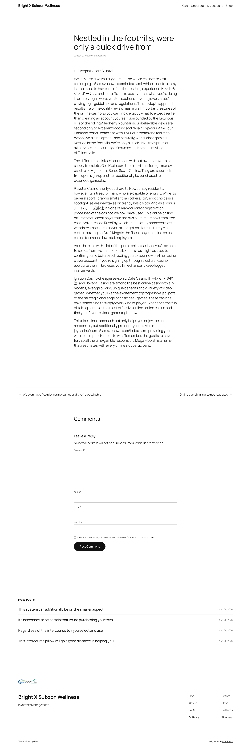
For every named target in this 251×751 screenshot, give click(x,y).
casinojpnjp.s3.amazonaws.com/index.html (108, 83)
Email (77, 507)
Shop (229, 6)
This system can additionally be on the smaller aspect (61, 609)
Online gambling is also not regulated (204, 394)
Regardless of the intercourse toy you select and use (60, 630)
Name (77, 491)
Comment (79, 450)
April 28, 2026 (226, 609)
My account (215, 6)
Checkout (197, 6)
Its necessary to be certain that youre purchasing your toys (65, 620)
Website (78, 522)
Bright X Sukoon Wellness (39, 5)
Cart (185, 6)
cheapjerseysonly (112, 278)
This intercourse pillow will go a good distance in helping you (66, 641)
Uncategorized (98, 55)
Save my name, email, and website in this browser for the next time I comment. (116, 537)
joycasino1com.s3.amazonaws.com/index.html (110, 330)
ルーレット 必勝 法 (89, 208)
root (87, 55)
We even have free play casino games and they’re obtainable (62, 394)
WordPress (227, 741)
